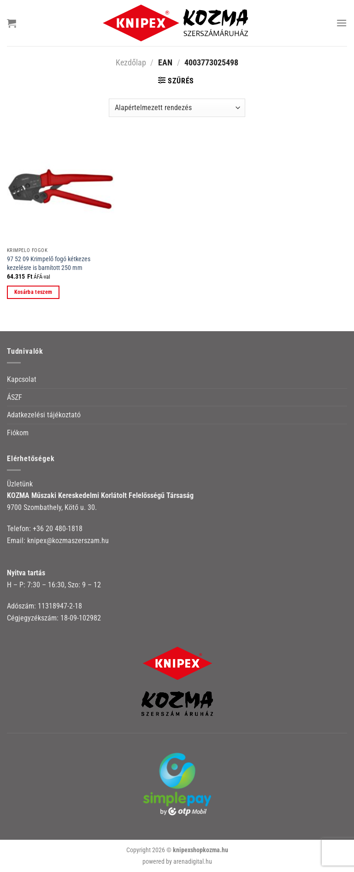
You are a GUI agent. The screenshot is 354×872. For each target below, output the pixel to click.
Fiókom (18, 432)
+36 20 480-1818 (58, 528)
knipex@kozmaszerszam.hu (68, 540)
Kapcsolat (21, 379)
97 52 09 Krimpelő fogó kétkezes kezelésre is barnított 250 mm (48, 263)
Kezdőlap (131, 62)
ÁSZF (14, 397)
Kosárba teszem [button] (33, 292)
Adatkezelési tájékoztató (44, 414)
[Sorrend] (177, 108)
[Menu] (341, 23)
